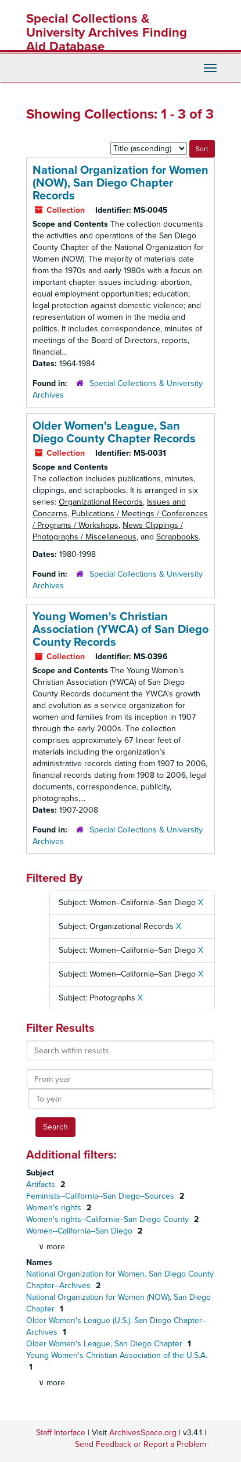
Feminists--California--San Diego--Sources (101, 1196)
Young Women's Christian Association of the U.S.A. (116, 1355)
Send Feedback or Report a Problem (140, 1444)
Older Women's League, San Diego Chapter (105, 1344)
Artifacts (41, 1184)
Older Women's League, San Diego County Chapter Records (114, 432)
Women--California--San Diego (80, 1231)
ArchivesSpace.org (143, 1433)
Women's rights (55, 1208)
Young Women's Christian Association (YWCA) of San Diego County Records (120, 629)
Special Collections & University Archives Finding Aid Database (106, 32)
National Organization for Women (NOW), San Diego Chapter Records (120, 183)
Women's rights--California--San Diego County (108, 1219)
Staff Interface (60, 1433)
